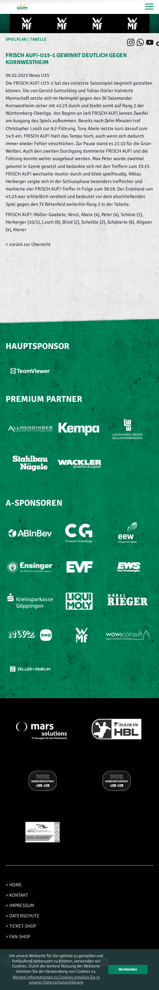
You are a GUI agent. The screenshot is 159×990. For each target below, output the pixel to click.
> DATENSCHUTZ (22, 916)
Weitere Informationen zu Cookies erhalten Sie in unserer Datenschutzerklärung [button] (56, 980)
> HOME (14, 885)
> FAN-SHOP (18, 937)
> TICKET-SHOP (21, 926)
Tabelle (38, 39)
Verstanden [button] (127, 969)
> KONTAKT (17, 895)
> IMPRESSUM (20, 905)
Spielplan (16, 39)
